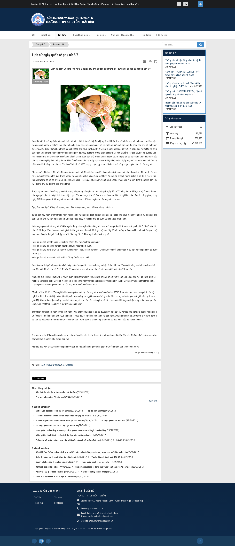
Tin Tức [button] (63, 36)
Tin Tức (37, 497)
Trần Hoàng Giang (104, 528)
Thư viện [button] (100, 36)
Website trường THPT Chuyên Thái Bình (68, 528)
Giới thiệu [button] (47, 36)
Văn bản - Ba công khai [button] (123, 36)
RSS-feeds (58, 503)
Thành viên (38, 503)
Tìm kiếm (58, 497)
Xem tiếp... (154, 401)
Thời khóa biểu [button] (81, 36)
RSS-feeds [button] (161, 35)
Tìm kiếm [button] (146, 35)
